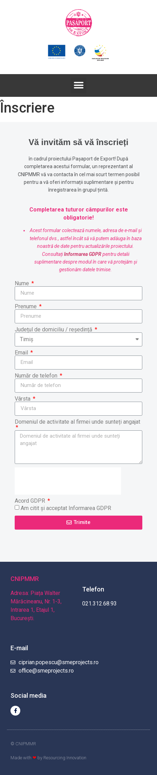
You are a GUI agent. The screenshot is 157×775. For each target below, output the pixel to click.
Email (22, 353)
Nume (22, 283)
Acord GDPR (31, 501)
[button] (78, 85)
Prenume (26, 306)
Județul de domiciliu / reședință (54, 329)
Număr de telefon (37, 376)
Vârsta (23, 399)
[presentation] (68, 481)
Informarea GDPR (82, 254)
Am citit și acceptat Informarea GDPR (66, 507)
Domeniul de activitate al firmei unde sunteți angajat (77, 422)
